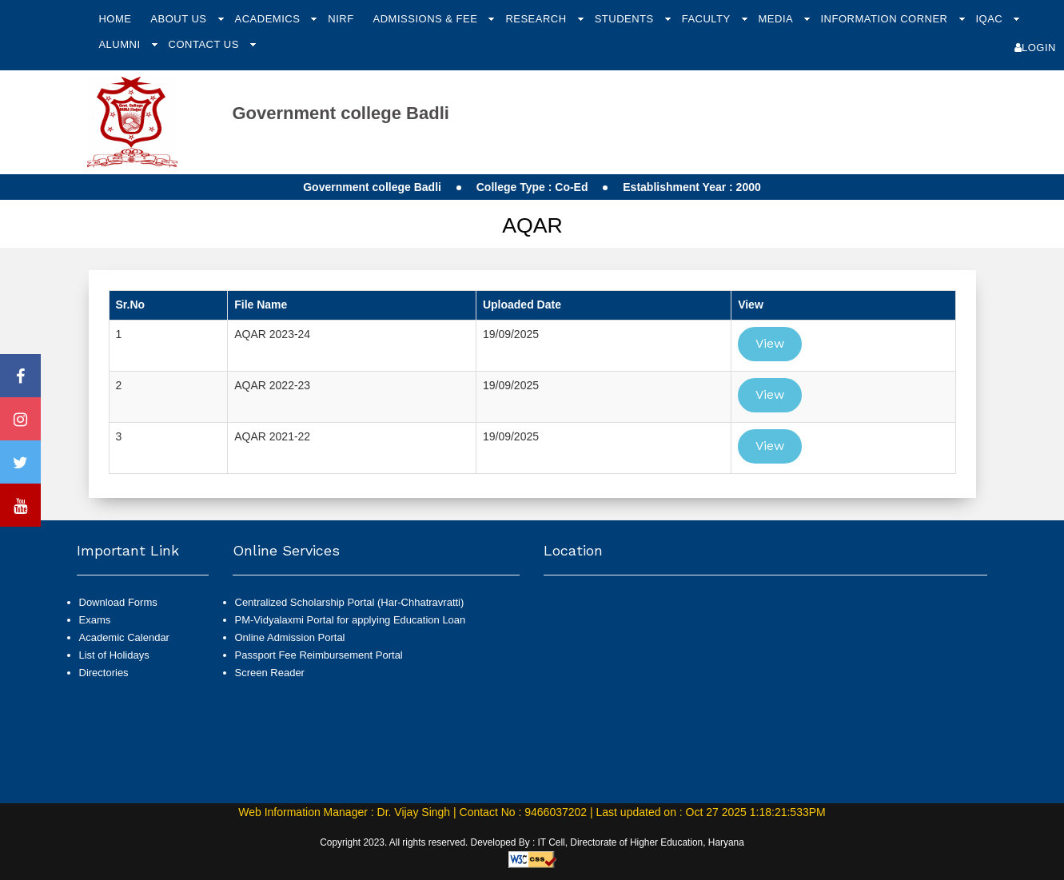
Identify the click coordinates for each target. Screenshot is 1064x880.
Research (537, 19)
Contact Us (205, 44)
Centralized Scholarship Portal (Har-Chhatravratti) (349, 602)
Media (777, 19)
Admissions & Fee (427, 19)
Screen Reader (270, 673)
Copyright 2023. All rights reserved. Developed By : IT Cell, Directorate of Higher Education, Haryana (532, 842)
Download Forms (118, 602)
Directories (104, 673)
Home (114, 19)
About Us (179, 19)
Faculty (708, 19)
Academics (269, 19)
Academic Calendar (124, 637)
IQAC (990, 19)
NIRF (340, 19)
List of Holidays (114, 655)
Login (1035, 48)
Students (626, 19)
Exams (95, 620)
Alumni (120, 44)
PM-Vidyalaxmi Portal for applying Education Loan (350, 620)
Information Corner (885, 19)
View (769, 343)
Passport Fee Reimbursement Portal (319, 655)
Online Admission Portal (290, 637)
